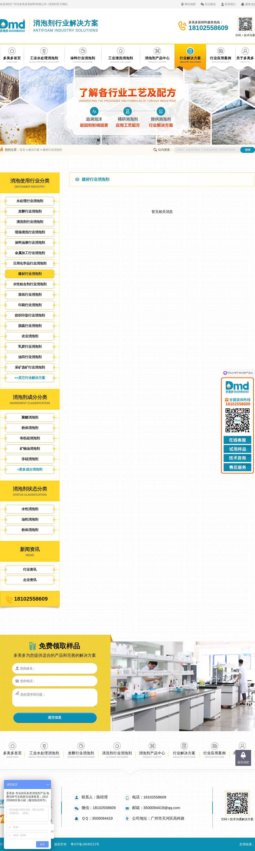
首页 (22, 149)
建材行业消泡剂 (52, 149)
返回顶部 (243, 762)
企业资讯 (29, 580)
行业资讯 (29, 569)
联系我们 (230, 4)
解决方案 (33, 149)
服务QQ (250, 4)
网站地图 (190, 4)
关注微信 (210, 4)
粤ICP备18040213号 (85, 844)
